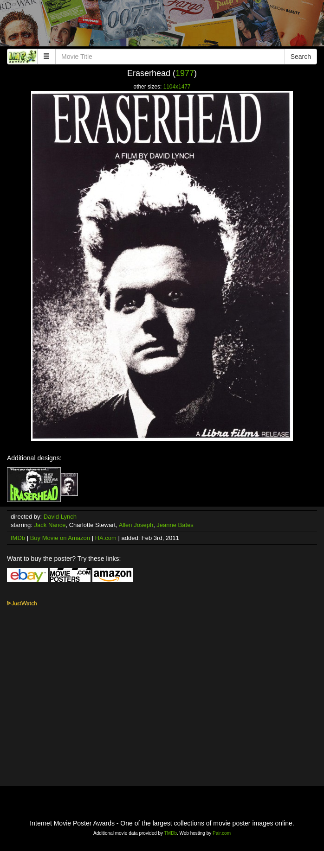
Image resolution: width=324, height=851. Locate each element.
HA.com (106, 537)
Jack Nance (50, 524)
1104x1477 (177, 86)
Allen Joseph (136, 524)
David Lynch (60, 516)
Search (301, 56)
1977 (184, 73)
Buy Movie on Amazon (60, 537)
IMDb (18, 537)
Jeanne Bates (175, 524)
